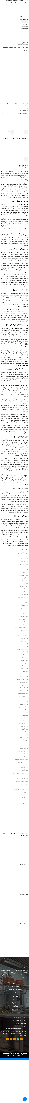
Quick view (22, 132)
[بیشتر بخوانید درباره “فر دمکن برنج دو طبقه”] (26, 159)
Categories (25, 61)
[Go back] (26, 54)
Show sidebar (23, 109)
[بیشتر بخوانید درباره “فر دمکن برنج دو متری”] (12, 132)
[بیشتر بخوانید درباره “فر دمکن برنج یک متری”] (26, 132)
